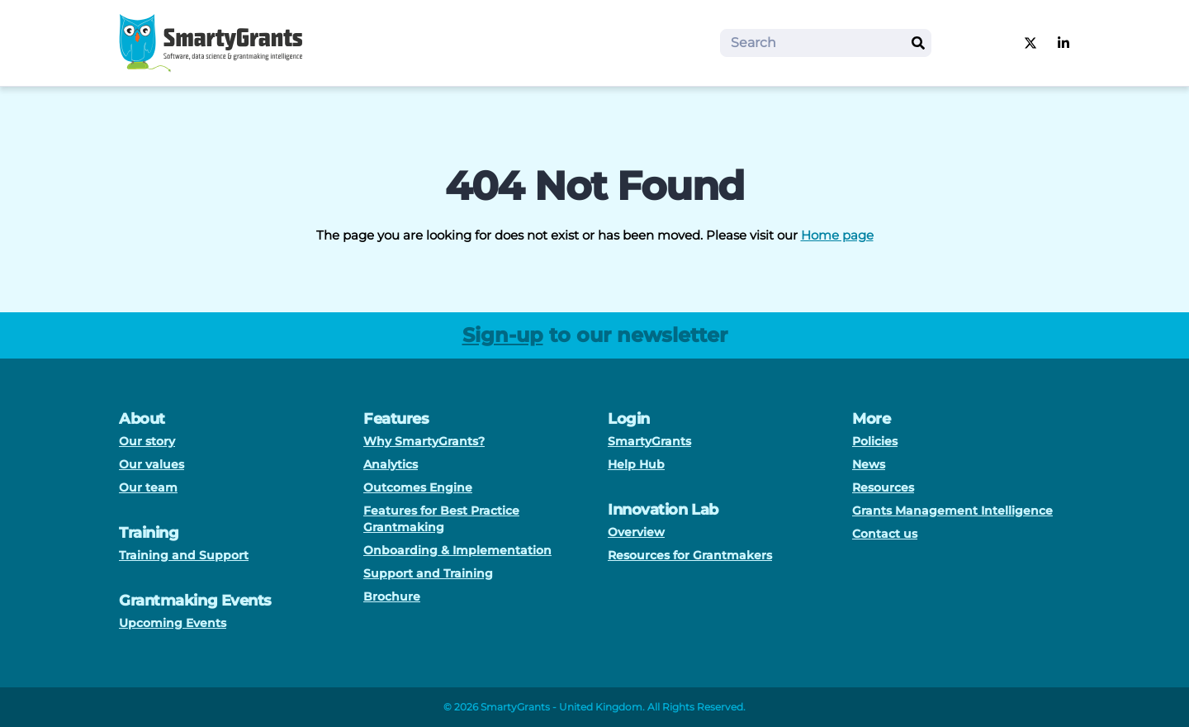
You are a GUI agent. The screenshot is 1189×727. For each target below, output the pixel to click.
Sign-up (502, 335)
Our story (147, 441)
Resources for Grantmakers (690, 555)
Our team (148, 487)
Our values (151, 464)
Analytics (390, 464)
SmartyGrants (649, 441)
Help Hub (636, 464)
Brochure (391, 596)
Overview (636, 532)
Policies (875, 441)
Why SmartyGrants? (424, 441)
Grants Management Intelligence (952, 510)
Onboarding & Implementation (457, 550)
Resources (883, 487)
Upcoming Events (172, 622)
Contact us (884, 533)
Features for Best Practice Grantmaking (441, 519)
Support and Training (428, 573)
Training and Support (184, 555)
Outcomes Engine (417, 487)
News (868, 464)
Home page (837, 235)
